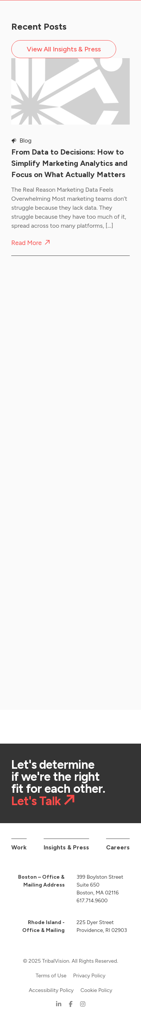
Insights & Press (66, 841)
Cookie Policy (96, 984)
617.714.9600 (92, 894)
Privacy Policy (89, 969)
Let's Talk (36, 795)
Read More (26, 242)
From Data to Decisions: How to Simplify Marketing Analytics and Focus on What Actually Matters (69, 163)
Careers (118, 841)
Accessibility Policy (51, 984)
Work (19, 841)
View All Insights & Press (64, 49)
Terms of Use (51, 969)
